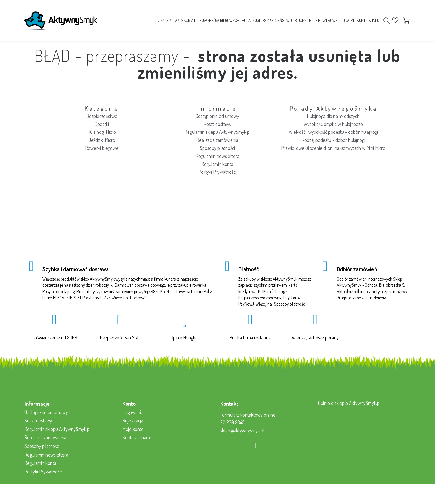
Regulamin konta (217, 164)
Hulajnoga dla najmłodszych (333, 116)
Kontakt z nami (136, 437)
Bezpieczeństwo (101, 116)
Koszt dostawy (217, 124)
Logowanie (132, 412)
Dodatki (102, 124)
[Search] (386, 20)
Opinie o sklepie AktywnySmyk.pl (349, 403)
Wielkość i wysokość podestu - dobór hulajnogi (333, 132)
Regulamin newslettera (217, 156)
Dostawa (137, 297)
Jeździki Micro (101, 140)
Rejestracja (132, 420)
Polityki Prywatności (217, 172)
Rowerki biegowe (101, 148)
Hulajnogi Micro (101, 132)
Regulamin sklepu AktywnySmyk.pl (217, 132)
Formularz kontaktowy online (247, 415)
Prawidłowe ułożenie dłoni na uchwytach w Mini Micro (333, 148)
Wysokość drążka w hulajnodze (333, 124)
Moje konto (133, 429)
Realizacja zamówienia (217, 140)
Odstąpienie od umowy (217, 116)
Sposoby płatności (217, 148)
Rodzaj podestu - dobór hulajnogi (333, 140)
